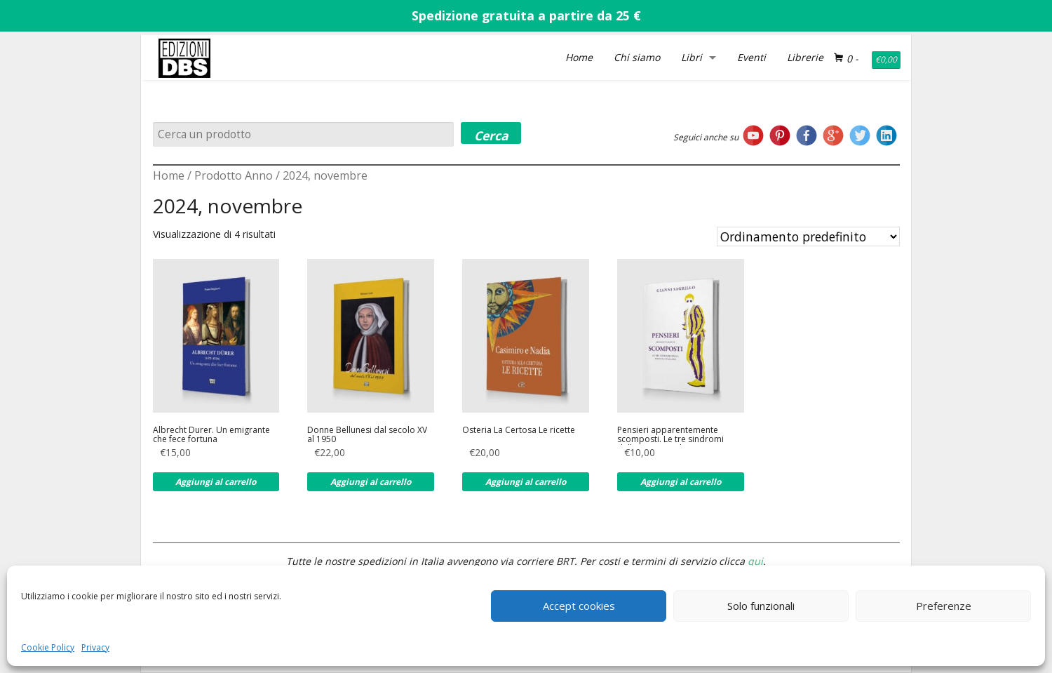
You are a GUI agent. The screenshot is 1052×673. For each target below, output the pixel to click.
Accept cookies (579, 606)
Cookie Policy (47, 647)
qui (755, 561)
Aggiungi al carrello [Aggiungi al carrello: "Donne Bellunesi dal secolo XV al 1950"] (370, 482)
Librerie (805, 57)
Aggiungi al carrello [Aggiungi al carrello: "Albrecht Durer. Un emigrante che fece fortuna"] (215, 482)
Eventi (751, 57)
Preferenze (943, 606)
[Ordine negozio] (808, 236)
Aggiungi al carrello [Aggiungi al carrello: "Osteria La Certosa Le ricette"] (525, 482)
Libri (691, 57)
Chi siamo (637, 57)
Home (579, 57)
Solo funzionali (761, 606)
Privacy (95, 647)
